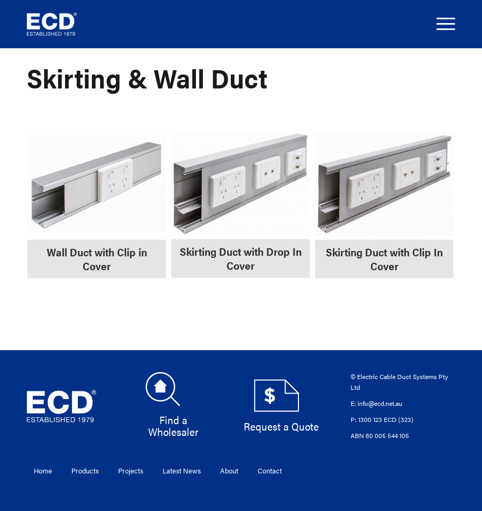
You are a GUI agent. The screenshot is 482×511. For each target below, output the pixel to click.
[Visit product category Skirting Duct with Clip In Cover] (384, 205)
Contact (270, 470)
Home (43, 470)
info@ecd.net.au (380, 403)
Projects (130, 470)
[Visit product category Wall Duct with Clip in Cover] (96, 205)
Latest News (182, 470)
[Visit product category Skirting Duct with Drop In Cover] (240, 205)
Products (85, 470)
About (229, 470)
